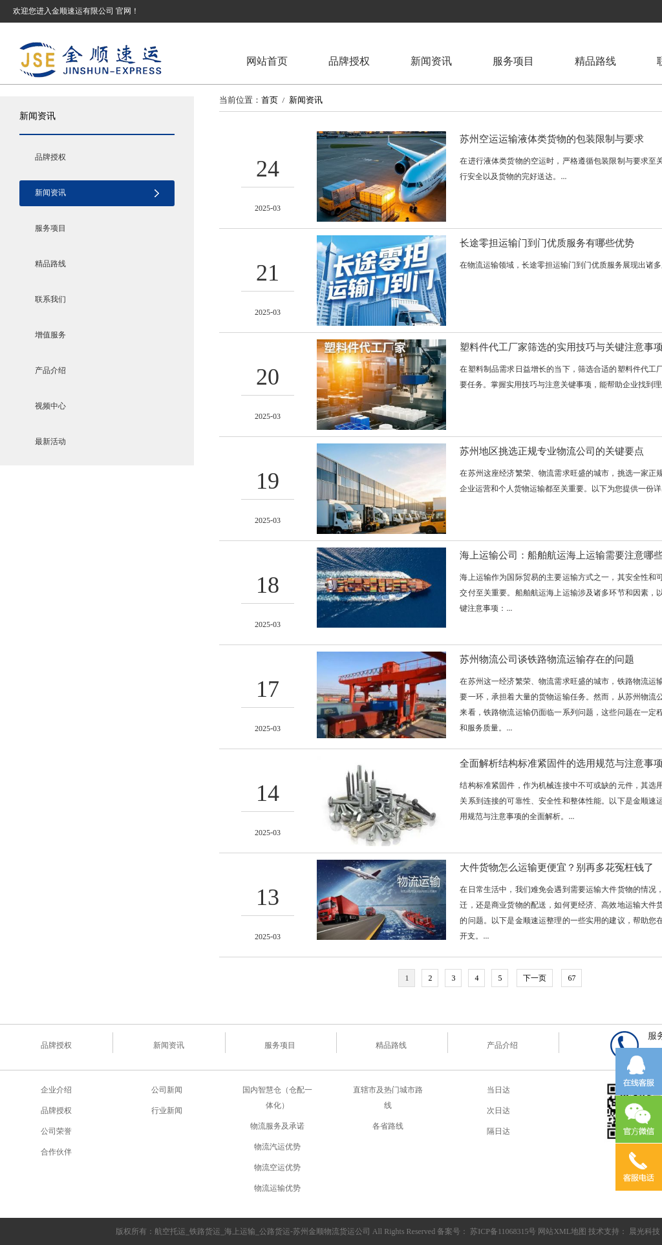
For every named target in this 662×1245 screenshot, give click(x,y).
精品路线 (595, 61)
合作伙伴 (56, 1151)
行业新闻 (166, 1110)
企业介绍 (56, 1089)
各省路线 (387, 1126)
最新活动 (50, 441)
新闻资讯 (431, 61)
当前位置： (240, 100)
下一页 (534, 978)
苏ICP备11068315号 (503, 1231)
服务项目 (513, 61)
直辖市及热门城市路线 (388, 1097)
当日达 (498, 1089)
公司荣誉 (56, 1131)
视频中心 (50, 405)
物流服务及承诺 (277, 1126)
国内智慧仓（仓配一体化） (277, 1097)
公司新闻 (166, 1089)
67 (571, 978)
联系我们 (50, 299)
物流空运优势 (277, 1167)
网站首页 (267, 61)
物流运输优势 (277, 1188)
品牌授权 (349, 61)
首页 (269, 100)
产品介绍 (50, 370)
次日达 (498, 1110)
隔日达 (498, 1131)
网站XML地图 (562, 1231)
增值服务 (50, 334)
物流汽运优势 (277, 1146)
